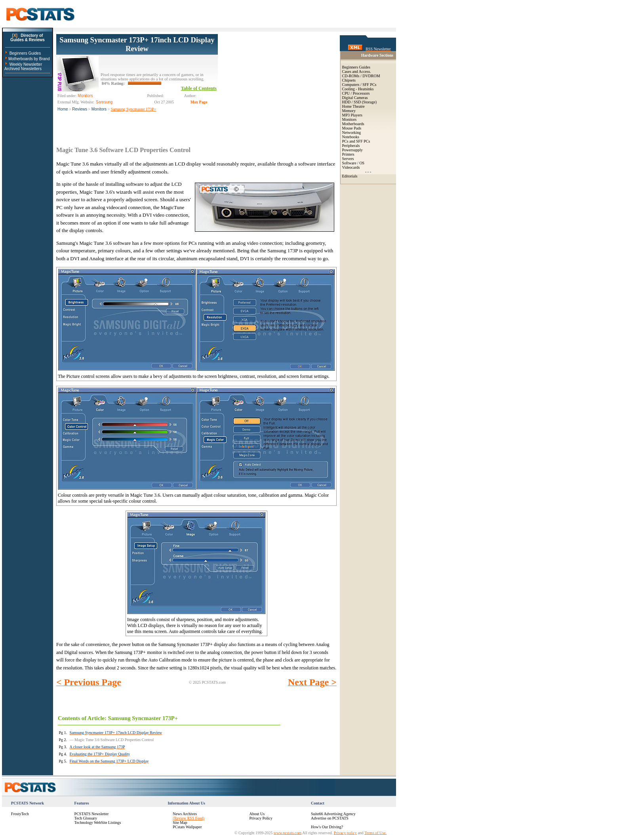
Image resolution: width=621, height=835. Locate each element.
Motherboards (353, 124)
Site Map (180, 822)
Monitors (99, 109)
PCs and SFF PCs (356, 141)
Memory (349, 111)
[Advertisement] (277, 83)
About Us (257, 814)
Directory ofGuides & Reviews (27, 37)
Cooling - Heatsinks (358, 89)
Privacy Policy (260, 818)
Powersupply (352, 150)
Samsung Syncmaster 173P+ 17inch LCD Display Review (136, 44)
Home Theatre (353, 106)
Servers (348, 158)
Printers (348, 154)
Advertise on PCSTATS (330, 818)
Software (349, 163)
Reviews (79, 109)
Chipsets (349, 80)
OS (361, 163)
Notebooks (350, 137)
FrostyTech (20, 814)
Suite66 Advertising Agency (333, 814)
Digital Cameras (355, 97)
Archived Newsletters (23, 69)
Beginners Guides (25, 53)
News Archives (185, 814)
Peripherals (351, 145)
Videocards (351, 167)
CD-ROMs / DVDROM (361, 76)
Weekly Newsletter (26, 64)
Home (62, 109)
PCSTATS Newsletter (91, 814)
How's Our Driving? (327, 827)
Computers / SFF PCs (359, 84)
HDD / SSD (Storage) (359, 102)
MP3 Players (352, 115)
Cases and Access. (356, 71)
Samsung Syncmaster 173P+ (133, 109)
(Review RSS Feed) (188, 818)
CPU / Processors (356, 93)
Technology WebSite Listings (97, 822)
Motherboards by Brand (29, 59)
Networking (351, 132)
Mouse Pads (352, 128)
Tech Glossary (85, 818)
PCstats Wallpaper (187, 827)
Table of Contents (199, 88)
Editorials (350, 176)
